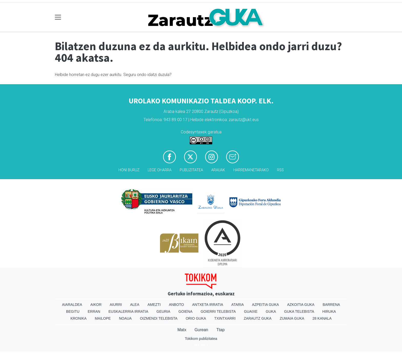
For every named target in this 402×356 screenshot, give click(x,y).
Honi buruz (128, 170)
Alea (134, 305)
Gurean (201, 330)
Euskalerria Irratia (128, 311)
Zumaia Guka (292, 318)
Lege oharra (160, 170)
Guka (271, 311)
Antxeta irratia (207, 305)
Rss (280, 170)
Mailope (103, 318)
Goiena (185, 311)
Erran (94, 311)
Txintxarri (225, 318)
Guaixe (251, 311)
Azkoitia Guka (301, 305)
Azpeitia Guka (265, 305)
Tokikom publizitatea (201, 339)
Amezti (153, 305)
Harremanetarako (251, 170)
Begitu (72, 311)
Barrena (331, 305)
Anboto (176, 305)
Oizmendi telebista (159, 318)
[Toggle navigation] (58, 17)
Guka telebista (299, 311)
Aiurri (116, 305)
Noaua (125, 318)
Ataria (237, 305)
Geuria (163, 311)
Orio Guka (196, 318)
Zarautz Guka (258, 318)
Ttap (220, 330)
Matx (181, 330)
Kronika (79, 318)
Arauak (218, 170)
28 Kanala (322, 318)
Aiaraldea (72, 305)
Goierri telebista (218, 311)
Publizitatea (191, 170)
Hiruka (329, 311)
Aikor (96, 305)
